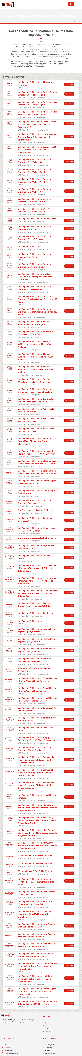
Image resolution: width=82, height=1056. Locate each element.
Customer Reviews (11, 1053)
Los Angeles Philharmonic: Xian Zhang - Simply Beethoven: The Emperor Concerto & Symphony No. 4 (37, 808)
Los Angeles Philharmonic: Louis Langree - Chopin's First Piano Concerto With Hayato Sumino (37, 966)
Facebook (8, 1045)
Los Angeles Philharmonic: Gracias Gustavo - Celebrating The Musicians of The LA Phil (36, 277)
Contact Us (48, 1047)
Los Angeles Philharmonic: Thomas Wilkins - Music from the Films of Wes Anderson (35, 344)
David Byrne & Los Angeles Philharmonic (37, 538)
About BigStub (49, 1045)
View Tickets (69, 84)
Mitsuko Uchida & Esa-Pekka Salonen (35, 855)
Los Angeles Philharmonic (30, 246)
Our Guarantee (50, 1053)
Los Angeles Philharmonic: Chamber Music (37, 218)
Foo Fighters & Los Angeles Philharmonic (37, 510)
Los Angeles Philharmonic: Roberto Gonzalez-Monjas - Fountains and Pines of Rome (37, 882)
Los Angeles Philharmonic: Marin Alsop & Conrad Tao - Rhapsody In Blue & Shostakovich (37, 441)
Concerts (10, 25)
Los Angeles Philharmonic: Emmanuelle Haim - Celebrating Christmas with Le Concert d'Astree (36, 760)
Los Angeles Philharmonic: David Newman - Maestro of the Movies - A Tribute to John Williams (37, 568)
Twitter (7, 1047)
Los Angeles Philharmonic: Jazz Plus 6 (35, 613)
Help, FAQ (48, 1050)
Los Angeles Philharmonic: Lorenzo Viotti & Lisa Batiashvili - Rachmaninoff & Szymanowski (37, 124)
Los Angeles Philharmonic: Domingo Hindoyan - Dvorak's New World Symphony (35, 914)
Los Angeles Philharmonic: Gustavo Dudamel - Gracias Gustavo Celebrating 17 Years (37, 299)
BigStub (23, 1020)
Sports (47, 1025)
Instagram (8, 1050)
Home (3, 25)
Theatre (47, 1031)
